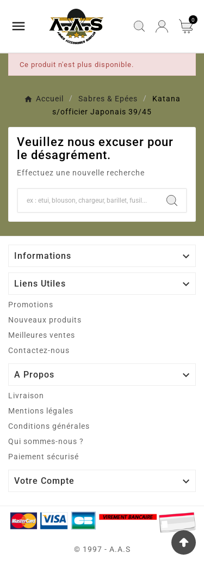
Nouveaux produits (45, 319)
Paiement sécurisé (43, 456)
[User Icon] (162, 26)
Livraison (26, 395)
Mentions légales (40, 410)
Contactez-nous (39, 350)
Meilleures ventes (41, 335)
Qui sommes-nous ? (46, 441)
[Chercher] (88, 200)
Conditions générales (49, 426)
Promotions (30, 304)
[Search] (171, 200)
